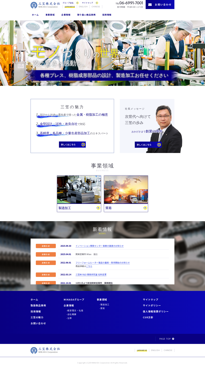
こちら (89, 266)
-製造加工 (104, 304)
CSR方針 (148, 317)
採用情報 (107, 14)
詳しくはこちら (68, 144)
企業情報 (65, 14)
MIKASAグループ (74, 299)
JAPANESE (70, 6)
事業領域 (50, 14)
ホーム (35, 14)
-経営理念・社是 (74, 310)
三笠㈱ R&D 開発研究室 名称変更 (91, 274)
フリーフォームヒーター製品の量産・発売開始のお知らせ (103, 262)
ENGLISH (83, 6)
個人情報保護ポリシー (156, 311)
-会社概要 (71, 314)
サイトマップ (87, 2)
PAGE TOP (165, 339)
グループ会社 (68, 2)
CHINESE (96, 6)
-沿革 (69, 318)
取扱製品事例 (38, 305)
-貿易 (102, 308)
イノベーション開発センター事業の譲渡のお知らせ (100, 245)
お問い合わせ (160, 4)
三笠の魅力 (37, 317)
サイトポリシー (152, 305)
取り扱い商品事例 (86, 14)
